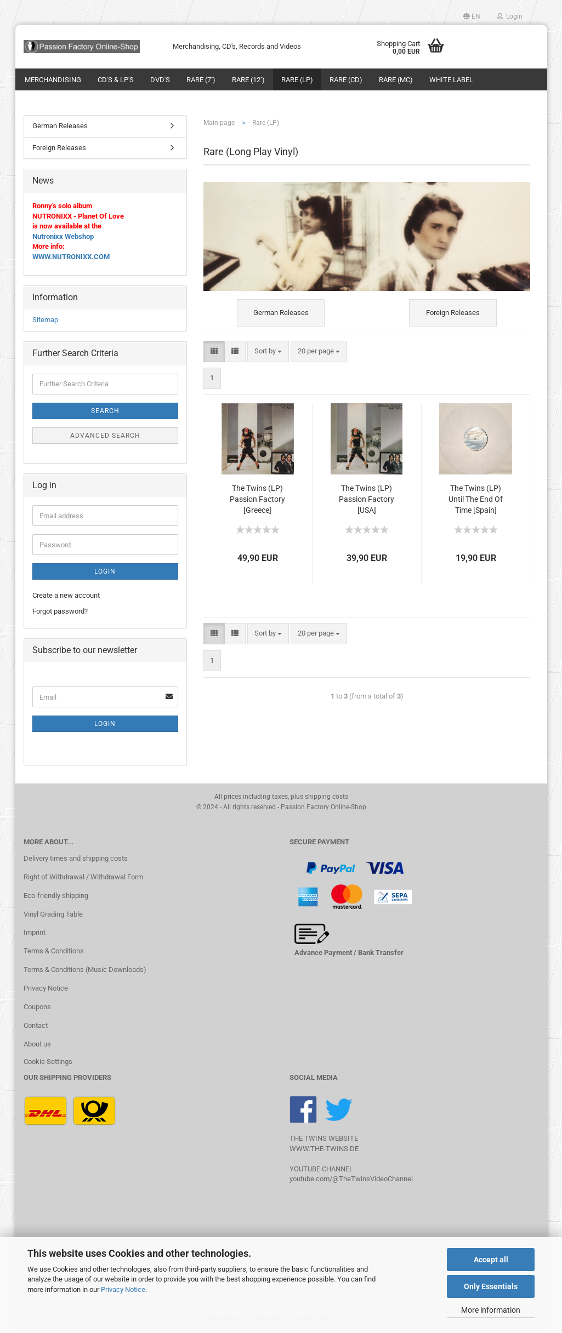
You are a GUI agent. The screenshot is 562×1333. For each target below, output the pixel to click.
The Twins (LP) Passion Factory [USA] (366, 499)
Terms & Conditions (54, 951)
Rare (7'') (200, 80)
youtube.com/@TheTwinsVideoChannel (351, 1179)
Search (105, 411)
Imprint (35, 932)
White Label (451, 80)
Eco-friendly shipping (56, 895)
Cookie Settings (48, 1061)
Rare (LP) (297, 80)
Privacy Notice (123, 1289)
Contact (36, 1025)
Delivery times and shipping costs (76, 858)
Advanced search (105, 435)
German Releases (60, 126)
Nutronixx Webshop (63, 236)
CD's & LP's (116, 80)
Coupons (37, 1007)
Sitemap (45, 320)
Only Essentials (491, 1286)
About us (37, 1044)
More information (490, 1310)
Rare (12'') (248, 80)
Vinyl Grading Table (53, 914)
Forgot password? (60, 611)
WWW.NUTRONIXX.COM (71, 257)
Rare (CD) (346, 80)
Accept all (491, 1259)
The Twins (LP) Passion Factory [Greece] (257, 499)
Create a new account (66, 595)
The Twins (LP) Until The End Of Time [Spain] (476, 499)
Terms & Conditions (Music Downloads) (85, 969)
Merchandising (53, 80)
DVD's (160, 80)
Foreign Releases (59, 148)
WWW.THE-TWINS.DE (324, 1149)
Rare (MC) (396, 80)
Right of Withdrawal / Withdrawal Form (83, 877)
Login (510, 16)
